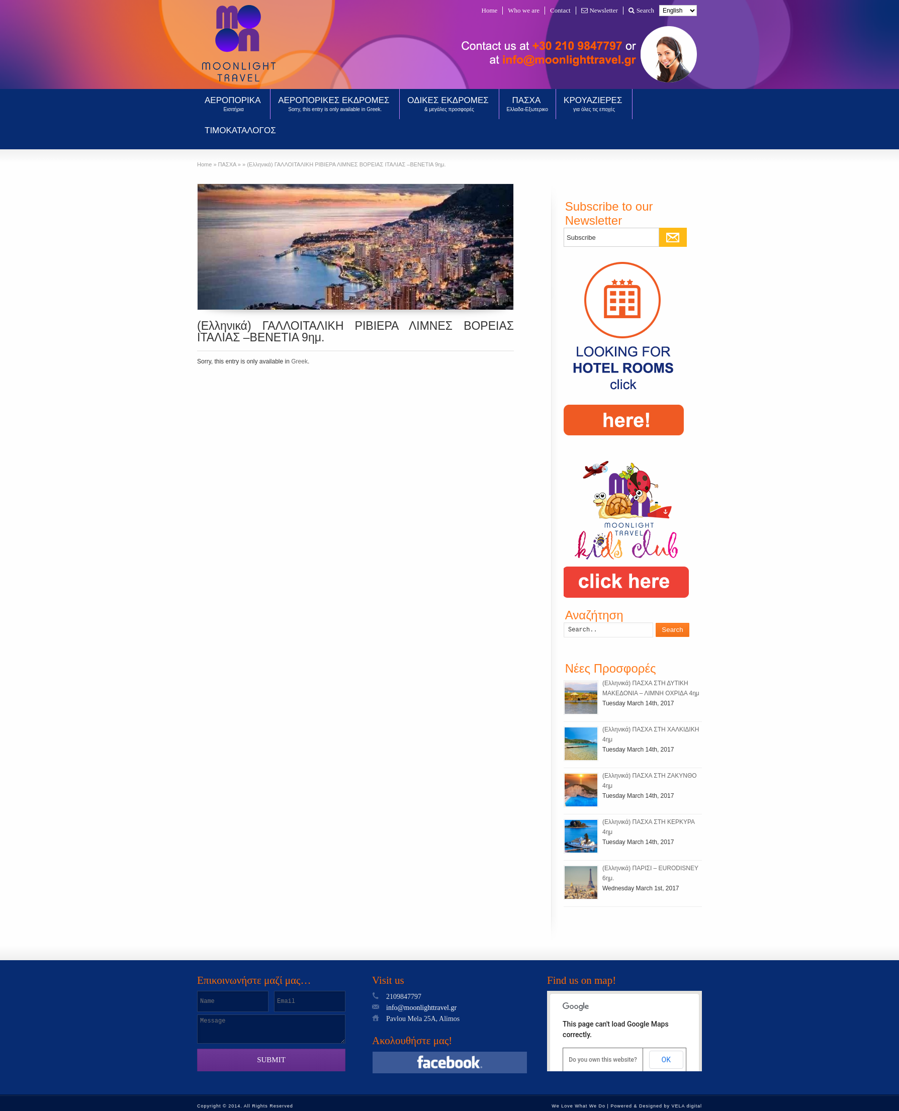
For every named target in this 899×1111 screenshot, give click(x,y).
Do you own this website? (603, 1059)
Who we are (524, 10)
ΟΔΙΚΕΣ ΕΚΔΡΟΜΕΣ (449, 104)
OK (666, 1060)
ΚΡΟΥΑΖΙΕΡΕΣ (594, 104)
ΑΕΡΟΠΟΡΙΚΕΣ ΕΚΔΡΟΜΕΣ (335, 104)
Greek (299, 361)
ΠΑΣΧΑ (528, 104)
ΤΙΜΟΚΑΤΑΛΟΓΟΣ (240, 130)
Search (641, 10)
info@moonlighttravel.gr (421, 1007)
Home (490, 10)
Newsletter (599, 10)
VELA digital (686, 1105)
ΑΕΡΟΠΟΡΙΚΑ (233, 104)
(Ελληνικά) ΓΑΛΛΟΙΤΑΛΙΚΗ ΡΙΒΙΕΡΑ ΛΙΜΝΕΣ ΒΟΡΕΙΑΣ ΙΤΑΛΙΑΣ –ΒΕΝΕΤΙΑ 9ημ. (355, 331)
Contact (560, 10)
